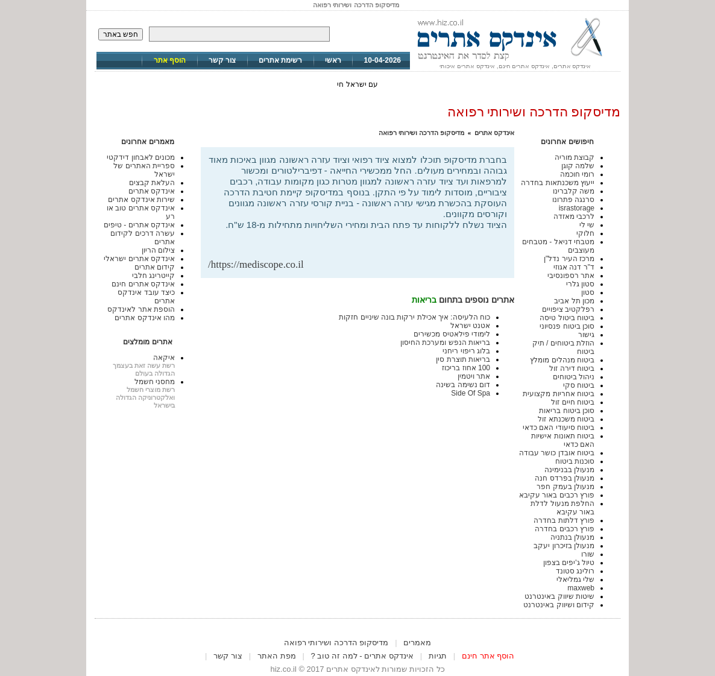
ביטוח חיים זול (572, 402)
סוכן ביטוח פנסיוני (567, 326)
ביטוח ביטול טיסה (567, 318)
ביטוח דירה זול (571, 368)
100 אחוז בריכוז (466, 368)
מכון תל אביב (574, 301)
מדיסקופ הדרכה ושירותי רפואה (421, 132)
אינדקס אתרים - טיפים (139, 225)
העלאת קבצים (152, 182)
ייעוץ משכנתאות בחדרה (557, 182)
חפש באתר (120, 34)
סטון (587, 292)
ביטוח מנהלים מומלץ (562, 360)
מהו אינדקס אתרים (145, 318)
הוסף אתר (170, 60)
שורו (587, 554)
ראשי (333, 60)
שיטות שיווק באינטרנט (559, 596)
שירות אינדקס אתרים (141, 199)
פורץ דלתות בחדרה (564, 520)
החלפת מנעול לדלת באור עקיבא (562, 507)
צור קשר (222, 60)
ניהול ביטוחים (573, 377)
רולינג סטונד (575, 571)
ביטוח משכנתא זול (566, 419)
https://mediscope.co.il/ (256, 264)
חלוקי (585, 233)
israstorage (576, 208)
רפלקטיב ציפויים (568, 309)
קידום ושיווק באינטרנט (558, 605)
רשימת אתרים (280, 60)
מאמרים (417, 642)
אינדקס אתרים (494, 132)
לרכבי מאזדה (573, 216)
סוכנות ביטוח (574, 461)
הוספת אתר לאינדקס (141, 309)
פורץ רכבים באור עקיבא (556, 495)
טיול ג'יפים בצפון (568, 562)
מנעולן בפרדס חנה (564, 478)
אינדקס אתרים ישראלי (139, 258)
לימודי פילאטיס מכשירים (452, 334)
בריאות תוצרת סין (463, 359)
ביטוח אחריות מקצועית (558, 394)
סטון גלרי (580, 284)
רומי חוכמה (577, 174)
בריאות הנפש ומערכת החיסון (445, 342)
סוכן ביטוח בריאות (566, 410)
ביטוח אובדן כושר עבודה (556, 453)
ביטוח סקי (578, 385)
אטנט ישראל (470, 325)
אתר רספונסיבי (570, 275)
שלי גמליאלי (575, 579)
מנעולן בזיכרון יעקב (564, 546)
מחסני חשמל (154, 381)
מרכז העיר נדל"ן (569, 258)
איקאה (164, 357)
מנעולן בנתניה (572, 537)
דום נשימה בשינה (463, 385)
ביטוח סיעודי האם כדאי (558, 427)
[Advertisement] (366, 239)
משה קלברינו (573, 191)
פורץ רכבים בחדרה (564, 529)
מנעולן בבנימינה (569, 470)
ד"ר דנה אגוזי (573, 267)
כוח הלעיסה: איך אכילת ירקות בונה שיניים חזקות (414, 317)
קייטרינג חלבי (153, 275)
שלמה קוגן (577, 166)
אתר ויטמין (474, 376)
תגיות (438, 655)
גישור (586, 334)
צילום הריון (158, 250)
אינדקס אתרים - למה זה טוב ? (362, 655)
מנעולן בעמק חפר (565, 486)
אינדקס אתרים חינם (143, 284)
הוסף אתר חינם (488, 655)
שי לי (586, 225)
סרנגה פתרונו (573, 199)
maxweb (580, 588)
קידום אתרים (154, 267)
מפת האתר (276, 655)
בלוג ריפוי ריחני (466, 351)
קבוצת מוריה (574, 157)
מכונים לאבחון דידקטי (141, 157)
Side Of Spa (470, 393)
